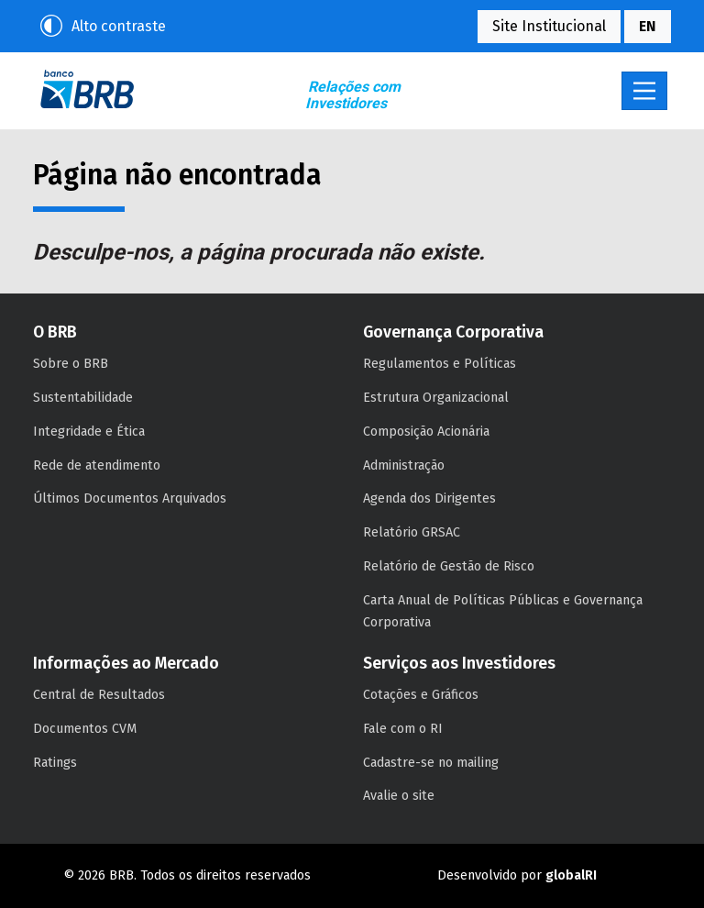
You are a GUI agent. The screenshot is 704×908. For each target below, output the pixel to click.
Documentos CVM (85, 728)
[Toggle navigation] (644, 91)
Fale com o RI (403, 728)
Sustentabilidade (83, 397)
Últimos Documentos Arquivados (129, 498)
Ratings (55, 762)
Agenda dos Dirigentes (429, 498)
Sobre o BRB (70, 363)
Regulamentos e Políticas (439, 363)
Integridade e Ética (89, 431)
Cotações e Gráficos (420, 695)
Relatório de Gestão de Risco (448, 566)
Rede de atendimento (96, 465)
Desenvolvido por (517, 875)
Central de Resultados (99, 695)
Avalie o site (398, 795)
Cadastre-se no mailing (431, 762)
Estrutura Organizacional (436, 397)
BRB (87, 89)
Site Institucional (549, 26)
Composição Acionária (426, 431)
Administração (404, 465)
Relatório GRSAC (411, 532)
